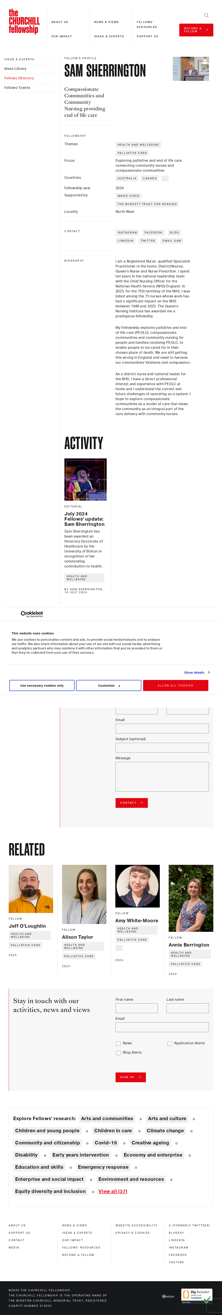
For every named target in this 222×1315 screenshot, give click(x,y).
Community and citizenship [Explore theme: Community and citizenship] (47, 1143)
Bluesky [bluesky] (176, 1233)
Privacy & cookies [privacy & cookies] (133, 1233)
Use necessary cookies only (42, 685)
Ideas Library (15, 68)
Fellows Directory (19, 78)
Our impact (61, 36)
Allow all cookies (176, 685)
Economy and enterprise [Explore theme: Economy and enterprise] (153, 1155)
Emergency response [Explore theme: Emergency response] (103, 1167)
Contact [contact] (17, 1240)
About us (60, 22)
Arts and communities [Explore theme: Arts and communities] (107, 1118)
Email (120, 720)
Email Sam (172, 241)
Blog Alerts (132, 1052)
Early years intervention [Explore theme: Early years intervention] (80, 1155)
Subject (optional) (131, 739)
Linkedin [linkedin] (177, 1240)
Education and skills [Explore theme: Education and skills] (39, 1167)
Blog (174, 232)
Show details (194, 672)
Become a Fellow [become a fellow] (78, 1255)
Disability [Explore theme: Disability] (26, 1155)
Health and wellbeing (138, 144)
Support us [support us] (19, 1233)
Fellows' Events (17, 88)
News (127, 1043)
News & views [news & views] (74, 1225)
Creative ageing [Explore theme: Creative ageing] (150, 1143)
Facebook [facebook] (178, 1255)
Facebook (154, 232)
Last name (175, 999)
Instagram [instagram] (179, 1247)
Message (123, 758)
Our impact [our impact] (72, 1240)
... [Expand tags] (165, 178)
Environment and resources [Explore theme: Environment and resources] (131, 1179)
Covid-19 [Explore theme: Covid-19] (106, 1143)
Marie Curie (129, 196)
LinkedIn (126, 241)
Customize (109, 685)
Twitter (148, 241)
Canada (150, 178)
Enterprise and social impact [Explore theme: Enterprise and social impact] (49, 1179)
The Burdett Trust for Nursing (147, 204)
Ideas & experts (109, 36)
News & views (106, 22)
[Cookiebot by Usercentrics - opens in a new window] (24, 614)
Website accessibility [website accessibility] (137, 1225)
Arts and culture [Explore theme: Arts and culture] (167, 1118)
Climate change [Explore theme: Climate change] (165, 1130)
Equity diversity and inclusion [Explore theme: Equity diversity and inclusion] (50, 1191)
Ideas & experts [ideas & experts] (19, 59)
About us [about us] (17, 1225)
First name (124, 999)
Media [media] (14, 1247)
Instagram (127, 232)
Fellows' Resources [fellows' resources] (81, 1247)
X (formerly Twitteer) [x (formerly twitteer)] (189, 1225)
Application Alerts (189, 1043)
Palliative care (132, 153)
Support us (147, 36)
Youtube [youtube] (176, 1262)
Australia (127, 178)
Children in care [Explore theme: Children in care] (113, 1130)
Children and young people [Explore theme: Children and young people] (47, 1130)
